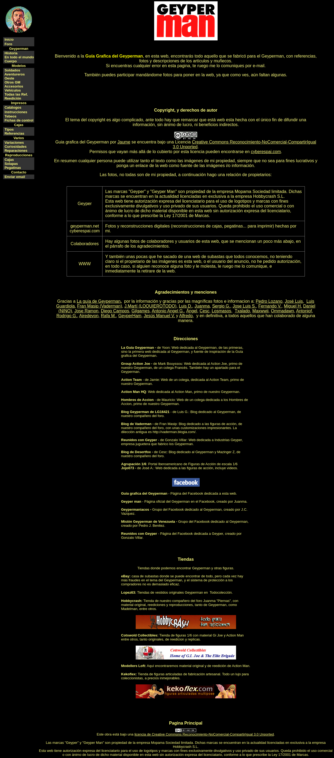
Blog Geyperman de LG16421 (145, 412)
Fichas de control (19, 120)
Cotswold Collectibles (139, 635)
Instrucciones (16, 112)
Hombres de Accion (137, 400)
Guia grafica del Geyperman (82, 142)
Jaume (123, 142)
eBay (125, 576)
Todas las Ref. (16, 94)
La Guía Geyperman (137, 348)
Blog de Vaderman (136, 424)
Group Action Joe (135, 364)
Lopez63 (128, 592)
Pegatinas (13, 168)
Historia (11, 53)
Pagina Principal (185, 723)
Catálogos (13, 107)
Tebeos (11, 116)
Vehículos (13, 90)
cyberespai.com (266, 151)
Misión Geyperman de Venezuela (148, 522)
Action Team (131, 380)
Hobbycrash (131, 601)
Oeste (9, 78)
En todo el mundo (19, 57)
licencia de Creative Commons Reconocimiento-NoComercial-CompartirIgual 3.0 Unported (204, 734)
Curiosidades (15, 147)
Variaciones (14, 143)
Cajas (9, 160)
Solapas (11, 164)
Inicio (9, 39)
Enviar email (15, 177)
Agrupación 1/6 (133, 464)
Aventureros (14, 74)
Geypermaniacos (135, 509)
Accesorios (13, 86)
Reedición (13, 98)
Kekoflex (128, 674)
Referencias (14, 133)
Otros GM (12, 82)
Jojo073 (127, 468)
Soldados (12, 70)
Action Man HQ (133, 392)
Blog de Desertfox (136, 452)
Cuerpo (11, 61)
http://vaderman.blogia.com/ (174, 432)
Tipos (9, 129)
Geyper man (131, 501)
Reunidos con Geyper (139, 440)
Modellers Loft (133, 666)
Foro (8, 44)
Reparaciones (16, 151)
